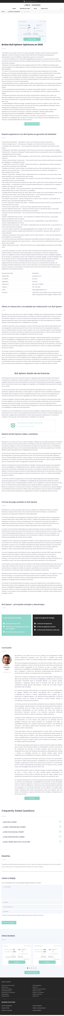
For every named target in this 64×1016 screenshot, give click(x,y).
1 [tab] (28, 969)
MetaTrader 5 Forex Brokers (8, 993)
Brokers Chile (5, 1009)
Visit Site (32, 799)
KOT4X (6, 947)
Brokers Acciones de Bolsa (39, 990)
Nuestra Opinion (6, 983)
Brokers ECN (36, 997)
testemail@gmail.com (31, 1)
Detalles (16, 963)
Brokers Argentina (7, 1006)
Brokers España (37, 1006)
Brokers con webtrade (38, 993)
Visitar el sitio (32, 40)
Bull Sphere (22, 22)
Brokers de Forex (25, 8)
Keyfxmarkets (38, 947)
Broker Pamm (5, 988)
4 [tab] (34, 969)
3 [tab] (32, 969)
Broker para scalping (7, 990)
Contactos (44, 8)
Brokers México (37, 1011)
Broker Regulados (37, 986)
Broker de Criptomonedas (8, 986)
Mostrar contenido (32, 125)
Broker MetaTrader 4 (7, 991)
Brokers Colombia (7, 1011)
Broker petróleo (5, 997)
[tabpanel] (17, 955)
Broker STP (35, 988)
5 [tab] (36, 969)
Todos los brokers (32, 973)
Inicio (14, 8)
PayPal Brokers (5, 995)
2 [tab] (30, 969)
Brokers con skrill (37, 991)
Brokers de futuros (37, 995)
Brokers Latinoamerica (39, 1009)
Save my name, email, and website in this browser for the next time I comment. (23, 916)
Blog (35, 8)
